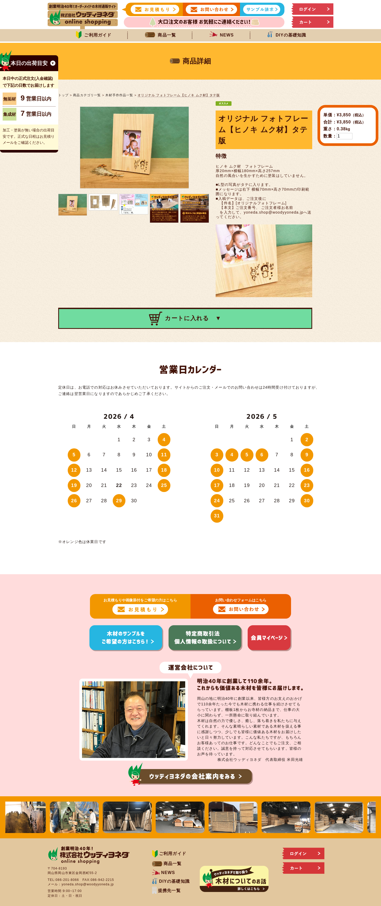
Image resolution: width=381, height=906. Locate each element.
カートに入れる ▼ (185, 318)
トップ (63, 95)
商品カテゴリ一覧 (87, 95)
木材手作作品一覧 (119, 95)
